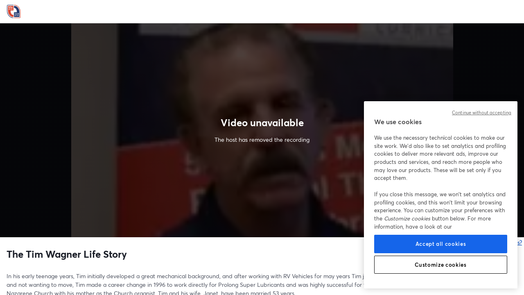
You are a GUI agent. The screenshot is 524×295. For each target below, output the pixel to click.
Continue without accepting (481, 113)
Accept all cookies (441, 243)
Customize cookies (440, 264)
